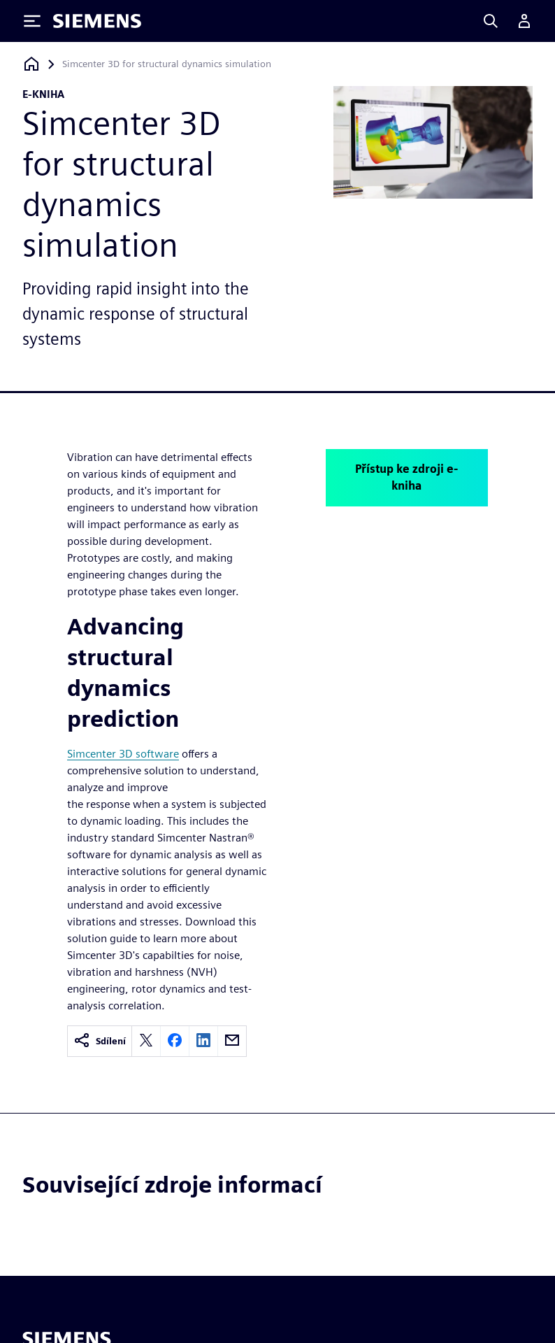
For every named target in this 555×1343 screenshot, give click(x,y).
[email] (232, 1041)
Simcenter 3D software (123, 753)
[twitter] (146, 1041)
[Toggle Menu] (32, 21)
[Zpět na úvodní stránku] (31, 64)
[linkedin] (203, 1041)
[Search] (491, 21)
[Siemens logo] (97, 21)
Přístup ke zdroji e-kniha (406, 477)
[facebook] (175, 1041)
